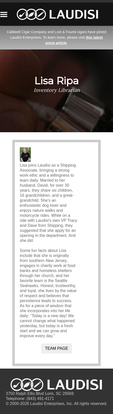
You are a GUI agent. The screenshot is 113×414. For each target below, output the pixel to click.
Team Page (56, 348)
